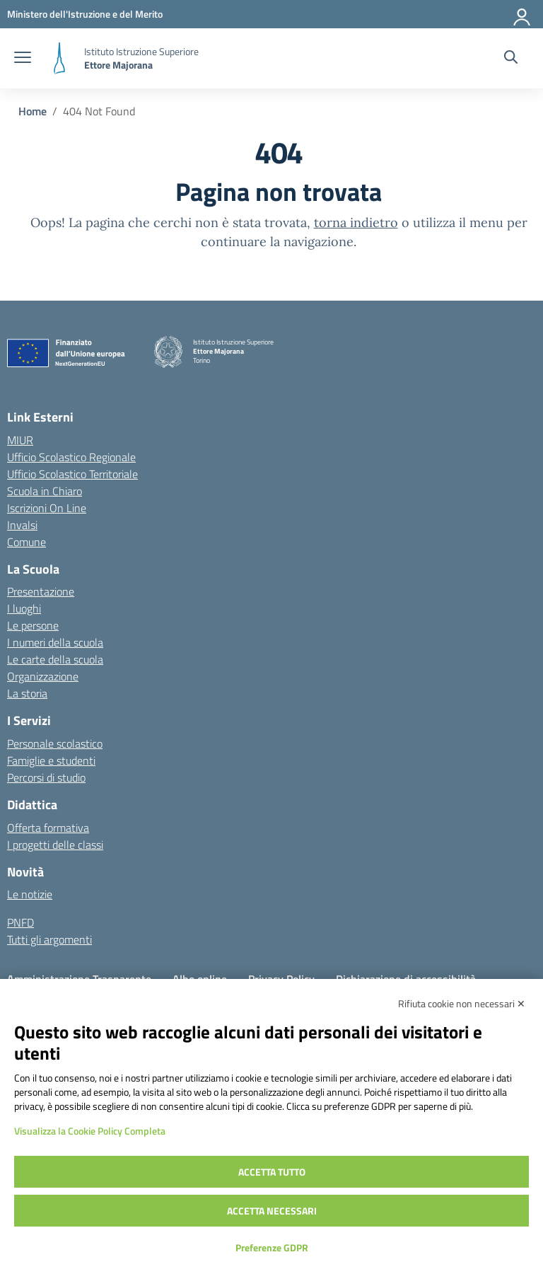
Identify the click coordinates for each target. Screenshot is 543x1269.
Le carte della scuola (55, 659)
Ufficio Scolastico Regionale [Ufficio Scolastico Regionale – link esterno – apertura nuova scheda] (71, 456)
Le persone (33, 625)
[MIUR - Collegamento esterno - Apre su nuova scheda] (85, 13)
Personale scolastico (55, 743)
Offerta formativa (48, 827)
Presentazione (40, 591)
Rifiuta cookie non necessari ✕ (461, 1003)
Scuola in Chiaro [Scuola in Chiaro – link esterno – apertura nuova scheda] (44, 490)
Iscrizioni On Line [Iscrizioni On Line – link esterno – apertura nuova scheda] (46, 507)
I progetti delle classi (55, 844)
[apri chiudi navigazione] (22, 58)
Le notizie (29, 894)
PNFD (20, 922)
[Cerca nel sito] (511, 59)
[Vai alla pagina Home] (32, 111)
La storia (27, 693)
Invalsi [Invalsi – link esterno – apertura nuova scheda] (22, 524)
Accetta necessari (272, 1210)
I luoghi (24, 608)
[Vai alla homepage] (59, 58)
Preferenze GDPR (271, 1247)
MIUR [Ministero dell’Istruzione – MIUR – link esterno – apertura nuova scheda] (20, 439)
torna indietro (356, 222)
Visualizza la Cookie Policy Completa (89, 1130)
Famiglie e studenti (51, 760)
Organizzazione (42, 676)
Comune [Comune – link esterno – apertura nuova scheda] (26, 541)
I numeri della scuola (55, 642)
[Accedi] (522, 14)
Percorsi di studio (46, 777)
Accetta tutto (271, 1171)
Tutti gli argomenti (49, 939)
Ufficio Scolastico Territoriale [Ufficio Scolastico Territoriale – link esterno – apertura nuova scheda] (72, 473)
